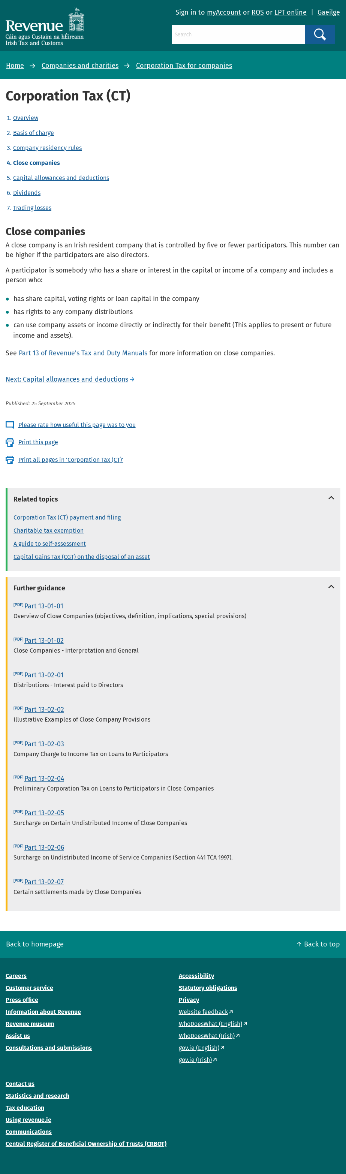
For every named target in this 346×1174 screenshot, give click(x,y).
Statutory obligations (208, 987)
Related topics (35, 499)
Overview (25, 117)
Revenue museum (30, 1023)
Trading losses (32, 207)
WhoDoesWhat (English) (210, 1023)
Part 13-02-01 (44, 675)
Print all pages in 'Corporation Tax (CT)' (70, 459)
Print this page (38, 442)
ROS (258, 12)
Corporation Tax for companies (184, 65)
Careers (16, 975)
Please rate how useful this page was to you (77, 424)
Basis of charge (33, 132)
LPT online (290, 12)
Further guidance (39, 588)
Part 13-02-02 (44, 709)
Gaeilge (329, 12)
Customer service (29, 987)
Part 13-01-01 (43, 606)
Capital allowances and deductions (61, 177)
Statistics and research (37, 1095)
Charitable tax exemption (48, 530)
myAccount (224, 12)
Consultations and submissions (49, 1047)
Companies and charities (80, 65)
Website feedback (203, 1011)
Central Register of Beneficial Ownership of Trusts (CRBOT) (86, 1143)
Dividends (26, 192)
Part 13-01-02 (44, 640)
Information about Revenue (43, 1011)
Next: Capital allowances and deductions (67, 379)
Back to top (322, 944)
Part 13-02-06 (44, 847)
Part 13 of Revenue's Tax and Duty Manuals (83, 353)
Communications (29, 1131)
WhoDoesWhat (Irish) (207, 1035)
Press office (22, 999)
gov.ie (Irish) (195, 1059)
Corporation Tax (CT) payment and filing (67, 517)
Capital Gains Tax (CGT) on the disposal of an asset (81, 556)
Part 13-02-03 (44, 744)
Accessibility (196, 975)
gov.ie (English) (199, 1047)
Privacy (189, 999)
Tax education (25, 1107)
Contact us (20, 1083)
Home (15, 65)
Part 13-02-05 (44, 813)
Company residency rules (47, 147)
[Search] (238, 34)
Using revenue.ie (28, 1119)
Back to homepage (35, 944)
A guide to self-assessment (49, 543)
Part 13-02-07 (44, 882)
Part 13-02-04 (44, 778)
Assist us (18, 1035)
